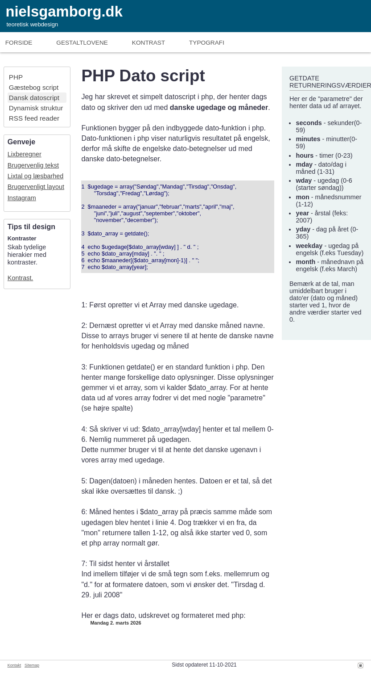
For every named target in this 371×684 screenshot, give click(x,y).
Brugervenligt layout (36, 186)
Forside (19, 42)
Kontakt (14, 665)
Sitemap (32, 665)
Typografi (206, 42)
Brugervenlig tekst (33, 165)
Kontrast (148, 42)
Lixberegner (24, 154)
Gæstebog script (33, 87)
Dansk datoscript (34, 97)
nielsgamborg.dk (63, 11)
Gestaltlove (82, 42)
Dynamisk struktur (36, 108)
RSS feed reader (34, 118)
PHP (16, 77)
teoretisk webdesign (32, 24)
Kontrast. (20, 277)
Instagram (22, 197)
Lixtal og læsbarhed (36, 176)
